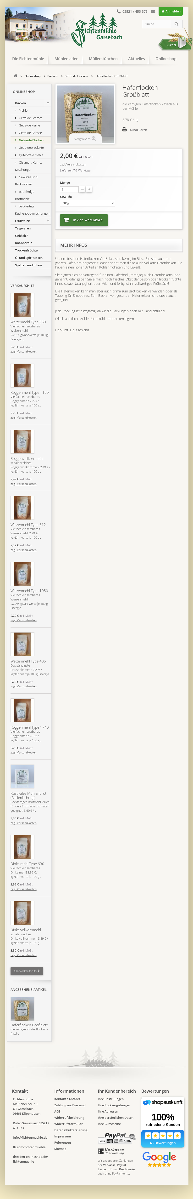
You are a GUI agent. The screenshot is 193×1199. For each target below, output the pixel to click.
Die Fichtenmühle (28, 58)
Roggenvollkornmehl (27, 458)
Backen (20, 103)
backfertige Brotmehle (24, 195)
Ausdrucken (138, 130)
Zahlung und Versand (70, 1105)
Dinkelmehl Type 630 (27, 863)
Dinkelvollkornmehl (26, 929)
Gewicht (66, 196)
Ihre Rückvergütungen (114, 1105)
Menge (65, 182)
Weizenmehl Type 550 (28, 322)
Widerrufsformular (68, 1124)
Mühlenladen (66, 58)
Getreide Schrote (30, 118)
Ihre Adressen (108, 1111)
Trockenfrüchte (26, 250)
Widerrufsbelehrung (69, 1117)
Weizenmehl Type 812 (28, 524)
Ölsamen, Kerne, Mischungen (28, 166)
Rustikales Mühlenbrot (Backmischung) (28, 795)
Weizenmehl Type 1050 (29, 590)
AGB (57, 1111)
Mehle (23, 110)
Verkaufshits (22, 285)
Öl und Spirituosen (29, 258)
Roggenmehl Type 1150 (30, 392)
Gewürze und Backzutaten (26, 180)
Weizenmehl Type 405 (28, 661)
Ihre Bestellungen (111, 1099)
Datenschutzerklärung (70, 1130)
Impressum (62, 1136)
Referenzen (62, 1142)
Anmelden (173, 11)
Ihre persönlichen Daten (115, 1117)
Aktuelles (136, 58)
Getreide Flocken (31, 140)
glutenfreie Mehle (30, 155)
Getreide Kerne (29, 125)
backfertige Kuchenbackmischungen (32, 210)
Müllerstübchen (103, 58)
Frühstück (22, 221)
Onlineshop (165, 58)
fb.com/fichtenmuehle (29, 1147)
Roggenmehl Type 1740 (30, 727)
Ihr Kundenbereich (117, 1091)
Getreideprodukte (31, 147)
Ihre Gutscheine (109, 1124)
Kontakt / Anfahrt (67, 1099)
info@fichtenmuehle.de (30, 1137)
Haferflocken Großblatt (29, 1024)
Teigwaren (23, 228)
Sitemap (60, 1149)
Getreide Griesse (30, 133)
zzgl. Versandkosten (24, 351)
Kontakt (153, 12)
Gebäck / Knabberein (23, 239)
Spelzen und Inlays (28, 265)
